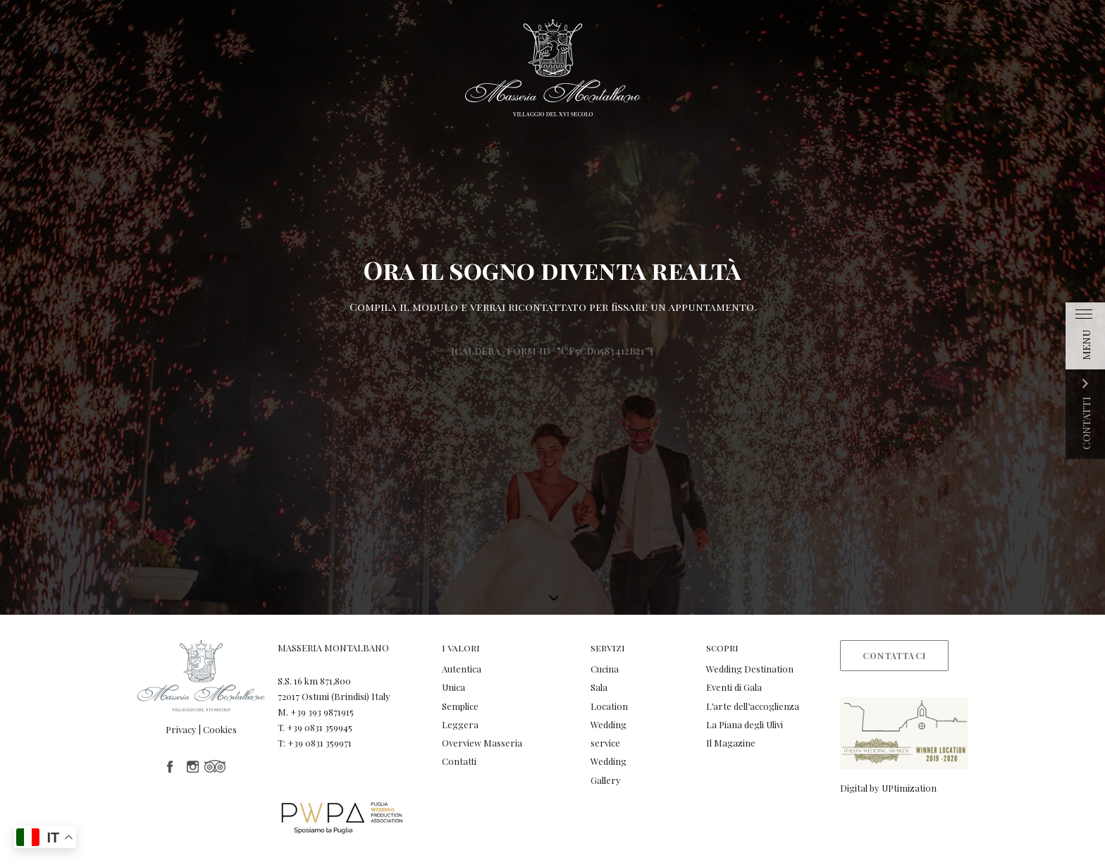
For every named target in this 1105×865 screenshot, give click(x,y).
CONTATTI (1086, 423)
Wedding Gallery (608, 770)
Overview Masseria (482, 743)
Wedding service (608, 733)
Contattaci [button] (894, 655)
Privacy (181, 729)
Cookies (220, 729)
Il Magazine (730, 743)
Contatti (459, 761)
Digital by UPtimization (888, 788)
